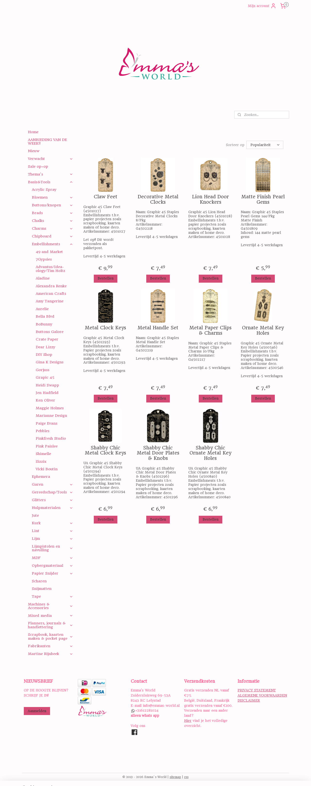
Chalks (52, 220)
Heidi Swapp (47, 385)
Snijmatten (42, 588)
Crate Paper (47, 339)
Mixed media (50, 615)
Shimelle (43, 454)
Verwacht (50, 159)
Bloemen (52, 197)
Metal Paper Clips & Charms (210, 330)
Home (33, 132)
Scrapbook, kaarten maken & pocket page (50, 636)
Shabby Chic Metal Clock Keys (105, 450)
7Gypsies (44, 259)
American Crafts (51, 293)
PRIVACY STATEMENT (257, 690)
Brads (52, 213)
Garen (52, 484)
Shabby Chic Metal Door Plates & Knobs (158, 453)
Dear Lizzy (45, 347)
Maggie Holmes (50, 408)
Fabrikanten (50, 646)
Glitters (52, 500)
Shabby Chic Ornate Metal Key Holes (210, 453)
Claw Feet (105, 197)
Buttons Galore (49, 332)
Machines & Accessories (50, 606)
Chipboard (52, 236)
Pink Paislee (47, 446)
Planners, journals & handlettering (50, 625)
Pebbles (42, 431)
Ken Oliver (45, 400)
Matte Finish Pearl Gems (263, 199)
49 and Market (49, 252)
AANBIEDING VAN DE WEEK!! (47, 142)
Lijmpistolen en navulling (52, 548)
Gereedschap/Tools (52, 492)
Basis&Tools (50, 182)
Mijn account (262, 6)
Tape (52, 596)
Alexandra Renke (51, 286)
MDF (52, 558)
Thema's (50, 174)
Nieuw (33, 151)
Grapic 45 (45, 377)
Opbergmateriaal (52, 565)
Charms (52, 228)
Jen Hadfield (47, 393)
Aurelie (42, 309)
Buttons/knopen (52, 205)
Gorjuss (42, 370)
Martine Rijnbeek (50, 654)
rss (186, 777)
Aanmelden (37, 711)
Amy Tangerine (49, 301)
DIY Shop (44, 354)
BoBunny (44, 324)
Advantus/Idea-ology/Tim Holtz (50, 269)
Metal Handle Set (158, 328)
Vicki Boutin (47, 469)
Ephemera (41, 476)
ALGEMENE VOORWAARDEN (262, 695)
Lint (52, 531)
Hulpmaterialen (52, 508)
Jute (35, 515)
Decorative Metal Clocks (158, 199)
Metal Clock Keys (105, 328)
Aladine (43, 278)
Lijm (52, 538)
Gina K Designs (49, 362)
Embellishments (52, 244)
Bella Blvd (45, 316)
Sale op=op (38, 166)
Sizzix (41, 461)
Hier (187, 721)
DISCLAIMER (249, 700)
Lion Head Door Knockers (210, 199)
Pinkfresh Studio (51, 438)
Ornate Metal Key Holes (263, 330)
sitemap (175, 777)
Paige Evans (46, 423)
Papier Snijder (52, 573)
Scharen (39, 581)
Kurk (52, 523)
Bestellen (105, 278)
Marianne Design (51, 415)
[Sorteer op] (265, 145)
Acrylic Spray (44, 189)
